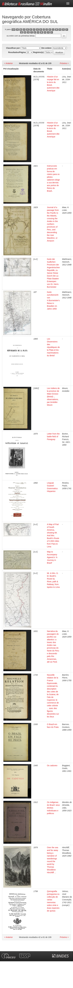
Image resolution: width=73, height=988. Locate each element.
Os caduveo (52, 765)
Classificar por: (13, 48)
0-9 (14, 29)
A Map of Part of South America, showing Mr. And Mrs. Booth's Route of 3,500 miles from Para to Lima (53, 535)
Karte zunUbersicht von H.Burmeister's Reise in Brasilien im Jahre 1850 (53, 300)
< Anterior (8, 63)
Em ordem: (47, 48)
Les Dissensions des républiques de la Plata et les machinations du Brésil (53, 347)
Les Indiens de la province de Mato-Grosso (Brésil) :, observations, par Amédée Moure (53, 396)
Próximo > (64, 63)
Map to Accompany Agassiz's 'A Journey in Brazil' (52, 557)
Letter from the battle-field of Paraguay (53, 436)
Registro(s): (38, 52)
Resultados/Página (17, 52)
